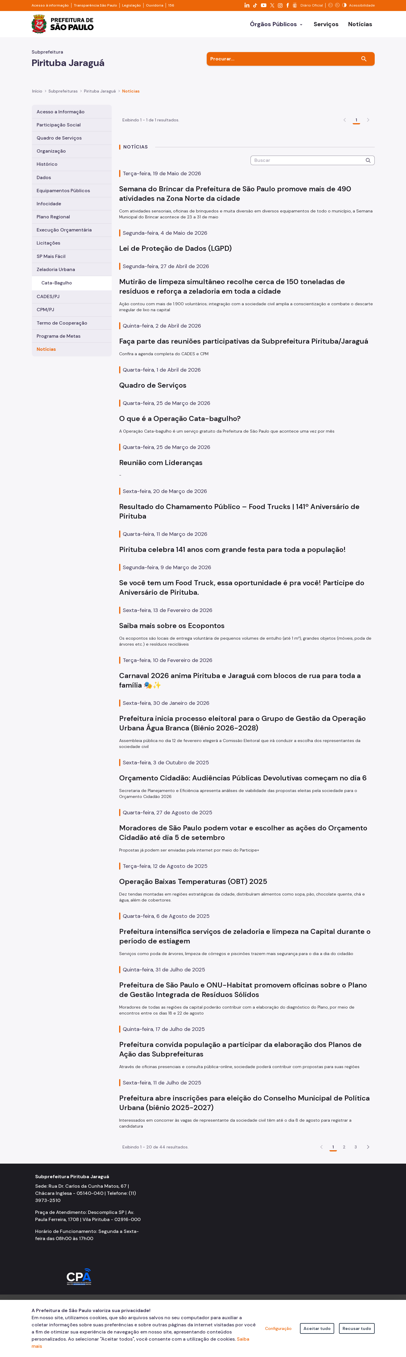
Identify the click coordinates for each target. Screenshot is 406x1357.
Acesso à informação (50, 5)
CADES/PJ (48, 296)
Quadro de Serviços (59, 138)
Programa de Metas (58, 336)
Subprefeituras (63, 91)
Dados (44, 177)
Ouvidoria (154, 5)
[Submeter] (368, 194)
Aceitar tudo (317, 1328)
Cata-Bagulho (56, 283)
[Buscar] (364, 58)
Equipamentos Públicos (63, 190)
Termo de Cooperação (62, 323)
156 (171, 5)
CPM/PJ (45, 309)
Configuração (278, 1328)
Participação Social (59, 125)
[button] (368, 1181)
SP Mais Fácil (51, 256)
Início (37, 91)
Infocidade (49, 204)
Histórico (47, 164)
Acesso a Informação (61, 112)
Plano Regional (53, 217)
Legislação (131, 5)
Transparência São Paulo (95, 5)
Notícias (46, 349)
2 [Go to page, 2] (344, 1181)
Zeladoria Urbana (56, 269)
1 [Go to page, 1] (356, 154)
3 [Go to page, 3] (355, 1181)
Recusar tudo (357, 1328)
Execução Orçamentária (64, 230)
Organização (51, 151)
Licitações (48, 243)
